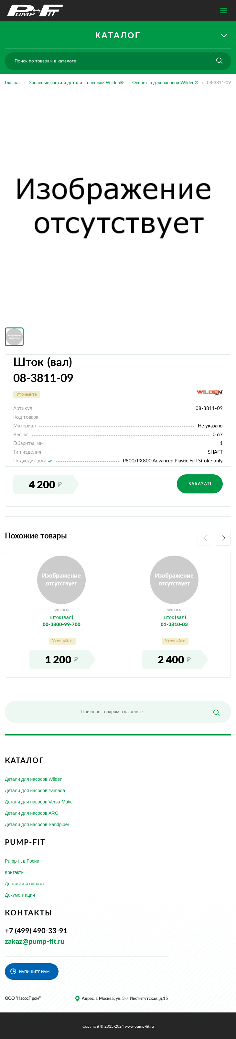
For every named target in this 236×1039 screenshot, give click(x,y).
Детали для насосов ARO (32, 813)
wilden (61, 610)
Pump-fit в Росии (22, 861)
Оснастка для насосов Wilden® (165, 83)
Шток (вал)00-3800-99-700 (61, 620)
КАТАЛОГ (118, 35)
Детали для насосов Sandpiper (37, 824)
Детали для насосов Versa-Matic (38, 801)
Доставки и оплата (24, 883)
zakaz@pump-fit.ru (34, 941)
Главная (13, 83)
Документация (20, 895)
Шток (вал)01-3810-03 (174, 620)
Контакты (14, 872)
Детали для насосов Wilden (33, 779)
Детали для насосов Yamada (35, 790)
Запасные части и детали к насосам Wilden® (76, 83)
